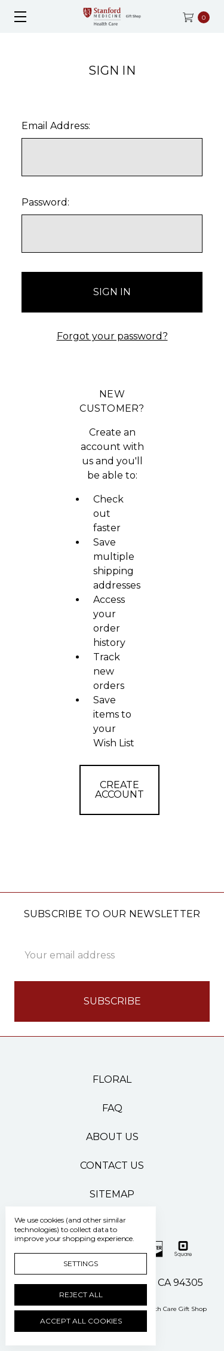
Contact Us (112, 1165)
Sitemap (112, 1194)
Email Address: (56, 125)
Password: (45, 202)
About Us (112, 1136)
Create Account (119, 789)
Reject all (81, 1294)
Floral (112, 1079)
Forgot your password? (112, 336)
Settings (80, 1263)
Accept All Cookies (81, 1320)
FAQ (112, 1108)
